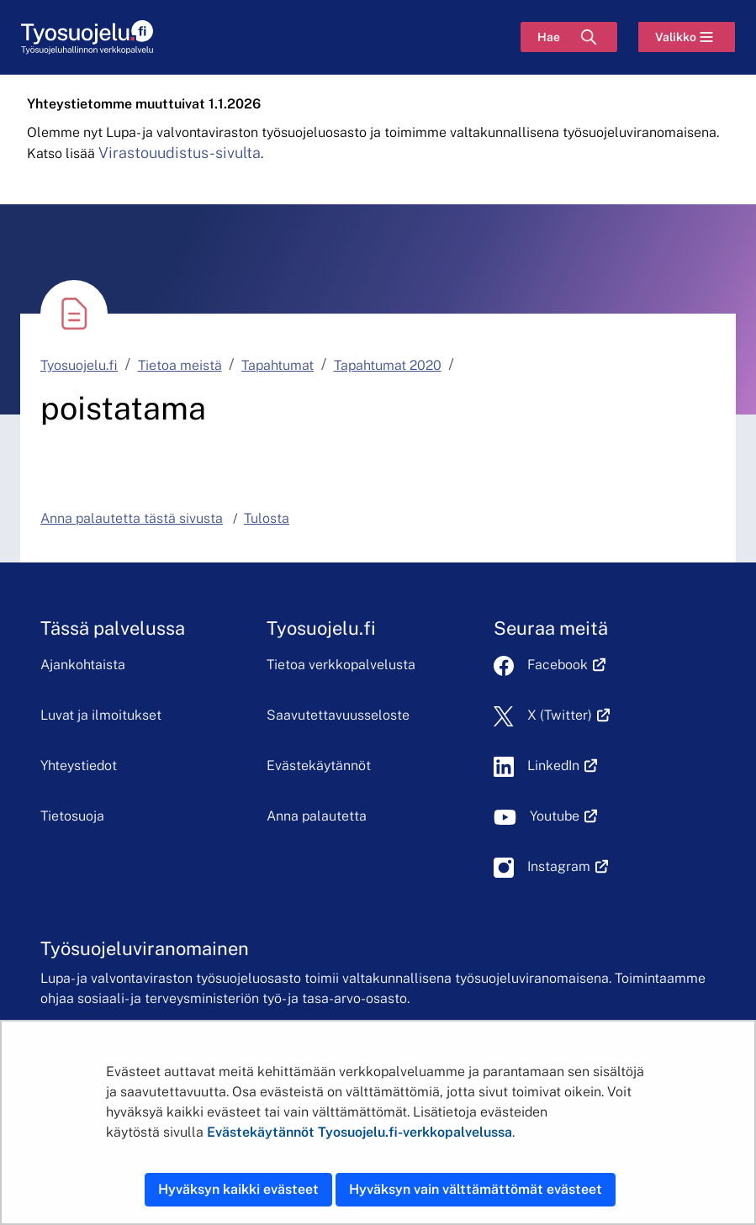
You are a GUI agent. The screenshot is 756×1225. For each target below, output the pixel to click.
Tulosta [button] (266, 518)
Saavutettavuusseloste (338, 715)
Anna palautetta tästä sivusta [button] (131, 518)
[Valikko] (686, 37)
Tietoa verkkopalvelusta (341, 665)
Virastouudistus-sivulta (179, 152)
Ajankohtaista (82, 665)
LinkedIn (562, 766)
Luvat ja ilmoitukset (100, 715)
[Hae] (569, 37)
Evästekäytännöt (319, 766)
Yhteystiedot (78, 766)
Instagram (568, 866)
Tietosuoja (72, 816)
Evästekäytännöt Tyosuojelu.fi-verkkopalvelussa (359, 1132)
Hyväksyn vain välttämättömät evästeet (475, 1189)
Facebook (566, 665)
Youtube (564, 816)
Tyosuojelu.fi (79, 365)
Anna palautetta (317, 816)
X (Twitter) (569, 715)
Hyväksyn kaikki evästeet (238, 1189)
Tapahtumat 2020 (387, 365)
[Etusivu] (87, 37)
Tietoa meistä (180, 365)
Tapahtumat (277, 365)
